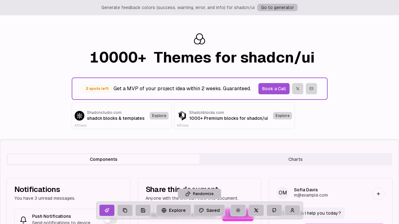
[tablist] (199, 159)
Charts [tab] (295, 159)
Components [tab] (104, 159)
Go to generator (277, 7)
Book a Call (274, 88)
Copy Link (237, 214)
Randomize (199, 208)
